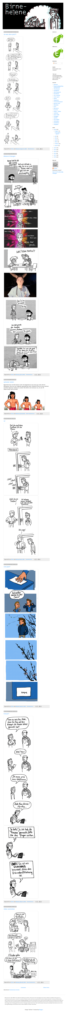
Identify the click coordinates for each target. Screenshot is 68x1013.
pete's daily (56, 114)
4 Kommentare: (31, 148)
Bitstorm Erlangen (9, 156)
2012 (55, 153)
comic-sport (56, 97)
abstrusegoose (57, 92)
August (57, 131)
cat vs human (57, 95)
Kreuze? (6, 714)
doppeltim (56, 100)
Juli (56, 136)
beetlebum (56, 93)
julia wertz (56, 108)
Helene (55, 168)
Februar (57, 143)
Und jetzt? (7, 567)
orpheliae (56, 113)
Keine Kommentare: (30, 413)
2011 (55, 155)
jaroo (55, 106)
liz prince (56, 109)
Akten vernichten (9, 909)
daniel (55, 98)
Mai (56, 138)
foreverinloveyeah (58, 101)
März (56, 141)
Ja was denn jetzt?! (10, 34)
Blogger (41, 1009)
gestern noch (57, 103)
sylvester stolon (9, 382)
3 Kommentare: (29, 374)
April (56, 139)
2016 (55, 129)
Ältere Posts (46, 987)
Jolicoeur (56, 84)
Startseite (23, 987)
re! (4, 421)
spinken (55, 117)
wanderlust (56, 122)
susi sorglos (56, 119)
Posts (55, 63)
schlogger (56, 116)
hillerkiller (56, 105)
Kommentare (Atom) (14, 989)
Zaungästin (56, 90)
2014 (55, 149)
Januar (56, 145)
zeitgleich (56, 124)
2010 (55, 157)
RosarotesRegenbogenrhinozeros (58, 87)
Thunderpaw (57, 88)
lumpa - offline (57, 111)
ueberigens (56, 121)
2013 (55, 151)
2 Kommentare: (29, 559)
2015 (55, 147)
